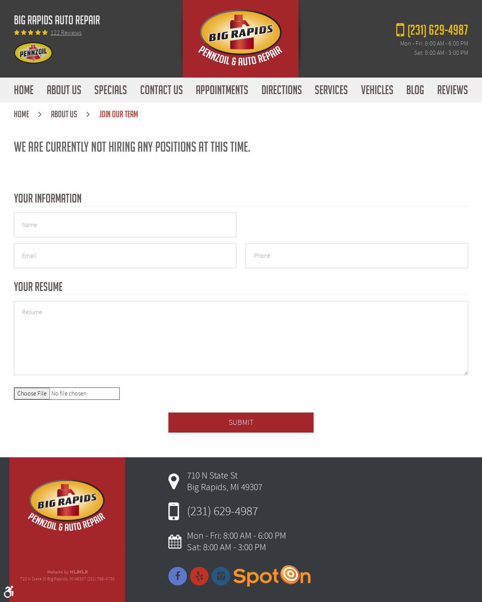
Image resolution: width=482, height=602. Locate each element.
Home (24, 89)
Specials (110, 89)
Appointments (222, 89)
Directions (281, 89)
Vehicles (377, 89)
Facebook (177, 576)
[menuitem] (24, 90)
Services (331, 89)
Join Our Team (118, 114)
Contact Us (161, 89)
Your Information (47, 198)
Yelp (199, 576)
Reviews (452, 89)
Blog (415, 89)
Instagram (221, 576)
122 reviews (66, 33)
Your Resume (38, 287)
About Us (64, 89)
